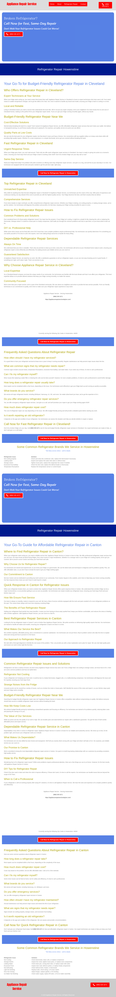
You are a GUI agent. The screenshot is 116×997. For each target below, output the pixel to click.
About (59, 4)
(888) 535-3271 (58, 296)
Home (52, 4)
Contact (83, 4)
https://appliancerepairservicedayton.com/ (58, 299)
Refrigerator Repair (71, 4)
